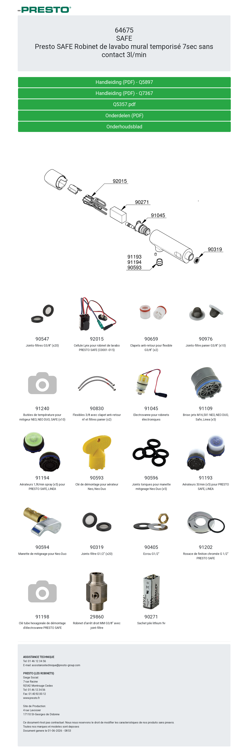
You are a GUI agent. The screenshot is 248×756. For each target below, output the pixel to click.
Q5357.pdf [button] (124, 104)
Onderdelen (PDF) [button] (124, 115)
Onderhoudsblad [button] (124, 127)
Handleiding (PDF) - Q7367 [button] (124, 93)
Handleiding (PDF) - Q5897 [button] (124, 82)
